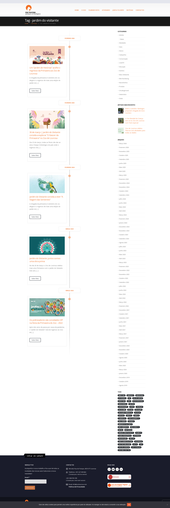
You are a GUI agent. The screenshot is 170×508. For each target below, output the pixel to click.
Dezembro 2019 (124, 377)
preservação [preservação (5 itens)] (123, 438)
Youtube (113, 469)
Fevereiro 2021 (124, 338)
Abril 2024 (122, 211)
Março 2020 (123, 369)
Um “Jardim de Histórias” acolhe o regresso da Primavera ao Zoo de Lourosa (44, 70)
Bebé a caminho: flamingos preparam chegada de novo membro (135, 111)
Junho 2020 (122, 361)
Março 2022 (123, 302)
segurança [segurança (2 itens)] (138, 441)
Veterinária (123, 95)
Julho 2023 (122, 247)
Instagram (117, 469)
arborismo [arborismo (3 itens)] (139, 395)
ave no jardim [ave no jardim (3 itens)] (137, 398)
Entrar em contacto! (35, 455)
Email (27, 477)
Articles (121, 35)
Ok (129, 504)
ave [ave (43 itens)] (129, 398)
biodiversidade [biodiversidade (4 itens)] (138, 401)
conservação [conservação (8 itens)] (123, 407)
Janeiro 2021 (123, 342)
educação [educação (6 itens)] (138, 409)
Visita (121, 98)
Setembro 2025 (124, 159)
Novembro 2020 (124, 350)
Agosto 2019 (123, 385)
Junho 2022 (122, 290)
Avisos (121, 51)
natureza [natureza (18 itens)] (128, 430)
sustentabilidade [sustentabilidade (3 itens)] (124, 444)
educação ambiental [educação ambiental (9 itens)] (125, 412)
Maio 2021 (122, 326)
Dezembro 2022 (124, 270)
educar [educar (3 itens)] (130, 409)
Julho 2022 (122, 286)
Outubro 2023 (123, 235)
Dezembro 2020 (124, 346)
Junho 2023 (122, 250)
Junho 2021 (122, 322)
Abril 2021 (122, 330)
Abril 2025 (122, 171)
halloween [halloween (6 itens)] (122, 421)
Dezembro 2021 (124, 310)
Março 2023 (123, 262)
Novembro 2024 (124, 187)
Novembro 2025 (124, 151)
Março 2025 (123, 175)
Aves (120, 47)
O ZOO (83, 10)
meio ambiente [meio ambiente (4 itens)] (123, 427)
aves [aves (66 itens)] (129, 401)
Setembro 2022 (124, 282)
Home (77, 10)
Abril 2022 (122, 298)
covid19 (121, 63)
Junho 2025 (122, 163)
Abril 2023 (122, 258)
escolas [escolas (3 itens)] (137, 412)
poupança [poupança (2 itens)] (137, 435)
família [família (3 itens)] (136, 415)
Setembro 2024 (124, 195)
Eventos (121, 71)
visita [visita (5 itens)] (135, 444)
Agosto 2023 (123, 243)
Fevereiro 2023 (124, 266)
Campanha (122, 55)
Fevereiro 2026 (124, 147)
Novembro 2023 (124, 231)
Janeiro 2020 (123, 373)
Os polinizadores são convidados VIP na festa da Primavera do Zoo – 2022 (46, 321)
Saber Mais (35, 91)
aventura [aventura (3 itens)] (122, 401)
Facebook (109, 469)
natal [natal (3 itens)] (121, 430)
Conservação (123, 59)
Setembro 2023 (124, 239)
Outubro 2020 (123, 353)
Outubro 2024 (123, 191)
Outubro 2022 (123, 278)
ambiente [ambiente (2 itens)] (130, 395)
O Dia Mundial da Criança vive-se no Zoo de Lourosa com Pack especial (134, 121)
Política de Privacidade (77, 486)
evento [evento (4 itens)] (129, 415)
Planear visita (94, 10)
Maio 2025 (122, 167)
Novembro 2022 (124, 274)
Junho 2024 (122, 203)
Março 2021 (123, 334)
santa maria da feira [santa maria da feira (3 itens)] (125, 441)
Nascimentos (123, 83)
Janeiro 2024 (123, 223)
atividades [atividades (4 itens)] (122, 398)
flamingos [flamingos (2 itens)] (122, 418)
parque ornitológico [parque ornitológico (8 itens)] (126, 432)
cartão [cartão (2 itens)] (131, 404)
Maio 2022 (122, 294)
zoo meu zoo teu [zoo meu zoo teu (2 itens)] (124, 450)
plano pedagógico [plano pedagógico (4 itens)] (125, 435)
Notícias (130, 10)
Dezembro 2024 (124, 183)
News (122, 39)
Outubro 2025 (123, 155)
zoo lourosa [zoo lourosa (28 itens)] (136, 447)
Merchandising (124, 79)
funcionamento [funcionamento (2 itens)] (133, 418)
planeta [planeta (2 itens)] (138, 432)
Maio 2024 (122, 207)
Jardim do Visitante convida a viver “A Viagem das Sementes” (46, 198)
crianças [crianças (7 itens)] (139, 407)
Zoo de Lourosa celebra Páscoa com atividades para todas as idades (135, 130)
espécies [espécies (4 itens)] (121, 415)
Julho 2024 (122, 199)
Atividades (106, 10)
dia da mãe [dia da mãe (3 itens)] (122, 409)
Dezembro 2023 (124, 227)
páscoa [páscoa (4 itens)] (131, 438)
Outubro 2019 (123, 381)
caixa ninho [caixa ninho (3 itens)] (123, 404)
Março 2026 (123, 143)
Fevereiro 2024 (124, 219)
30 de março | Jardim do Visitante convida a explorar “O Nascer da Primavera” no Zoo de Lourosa (44, 135)
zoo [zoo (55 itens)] (141, 444)
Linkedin (121, 469)
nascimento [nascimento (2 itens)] (135, 427)
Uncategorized (124, 90)
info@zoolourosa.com (80, 484)
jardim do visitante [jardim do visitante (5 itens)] (125, 424)
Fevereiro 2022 (124, 306)
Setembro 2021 (124, 318)
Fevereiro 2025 (124, 179)
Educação (122, 67)
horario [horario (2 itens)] (131, 421)
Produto (121, 87)
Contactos (140, 10)
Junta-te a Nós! (118, 10)
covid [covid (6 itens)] (132, 407)
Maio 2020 (122, 365)
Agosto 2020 (123, 357)
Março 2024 (123, 215)
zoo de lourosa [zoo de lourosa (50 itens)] (124, 447)
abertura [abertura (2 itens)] (122, 395)
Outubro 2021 (123, 314)
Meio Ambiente (124, 75)
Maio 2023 (122, 254)
